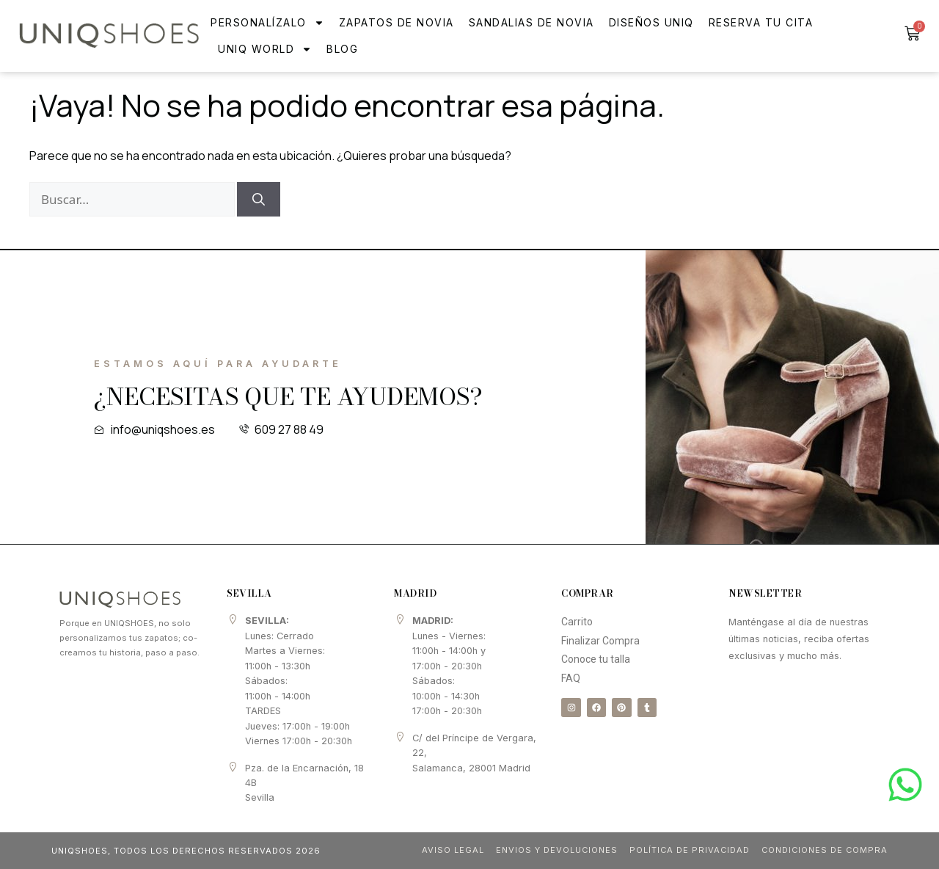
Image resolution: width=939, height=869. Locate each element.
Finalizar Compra (600, 641)
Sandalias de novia (531, 22)
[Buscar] (258, 199)
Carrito (577, 622)
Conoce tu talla (595, 659)
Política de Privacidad (687, 850)
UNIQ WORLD (265, 49)
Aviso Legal (448, 850)
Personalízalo (267, 22)
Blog (342, 49)
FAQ (570, 678)
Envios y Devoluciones (553, 850)
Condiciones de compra (823, 850)
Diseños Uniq (651, 22)
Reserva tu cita (761, 22)
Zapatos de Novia (396, 22)
